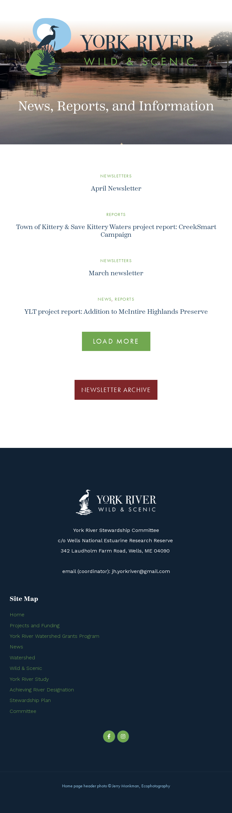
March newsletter (116, 273)
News (105, 299)
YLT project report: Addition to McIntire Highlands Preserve (116, 312)
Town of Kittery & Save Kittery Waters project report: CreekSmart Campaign (116, 231)
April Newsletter (116, 188)
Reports (116, 214)
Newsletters (116, 176)
